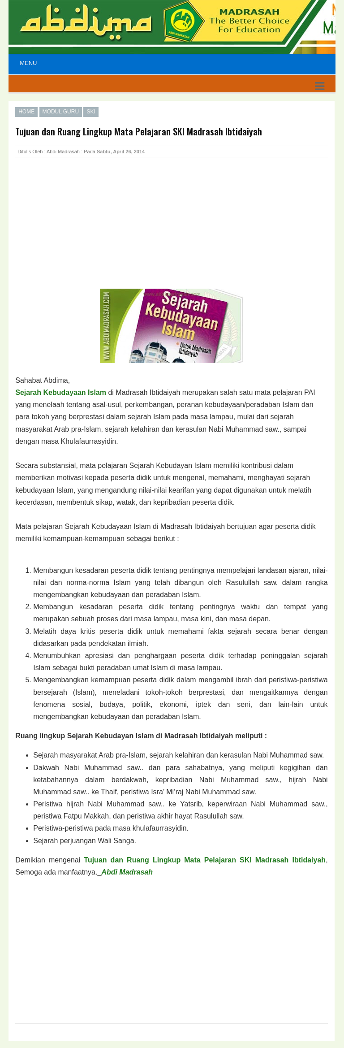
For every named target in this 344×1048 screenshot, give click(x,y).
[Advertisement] (87, 233)
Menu (28, 63)
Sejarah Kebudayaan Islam (60, 392)
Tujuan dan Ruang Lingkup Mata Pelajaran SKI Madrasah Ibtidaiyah (205, 860)
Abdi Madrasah (127, 872)
